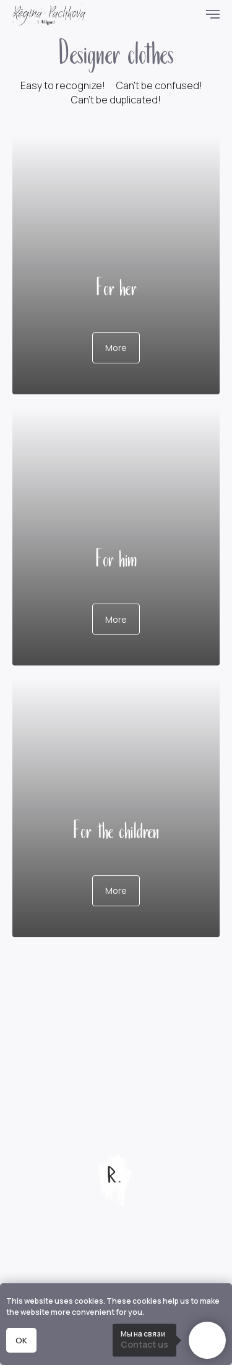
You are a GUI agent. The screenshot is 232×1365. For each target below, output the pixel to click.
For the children (116, 828)
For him (116, 557)
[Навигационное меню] (213, 14)
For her (116, 286)
